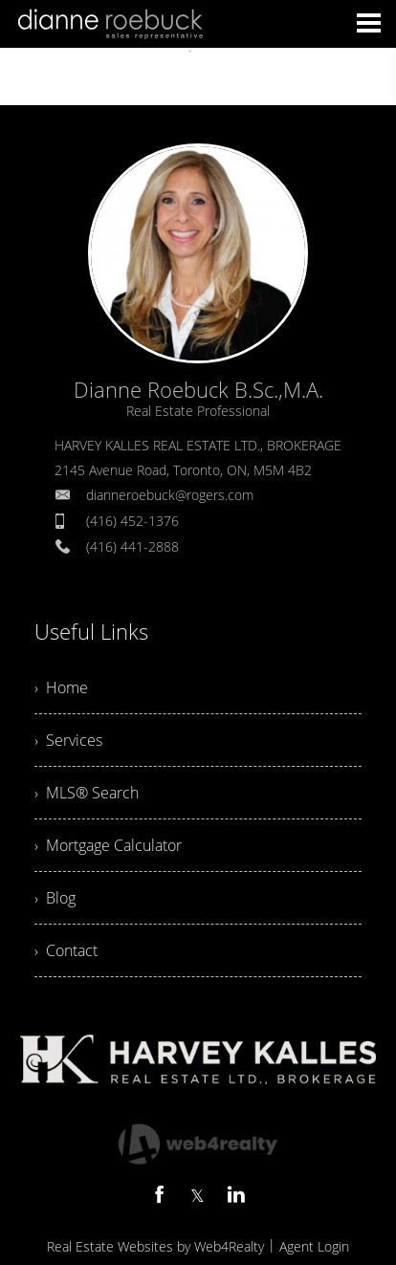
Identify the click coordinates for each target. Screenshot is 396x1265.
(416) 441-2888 (132, 546)
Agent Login (314, 1246)
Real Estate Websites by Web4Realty (155, 1246)
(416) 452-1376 (132, 521)
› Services (68, 740)
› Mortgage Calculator (108, 845)
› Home (61, 687)
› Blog (55, 897)
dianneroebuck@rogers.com (169, 495)
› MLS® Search (86, 792)
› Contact (66, 950)
